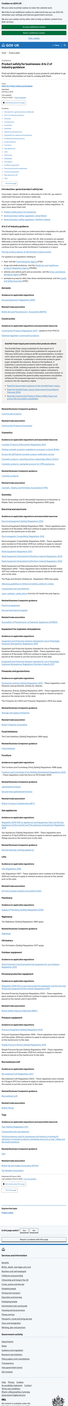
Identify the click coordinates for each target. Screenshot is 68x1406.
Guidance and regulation (12, 1350)
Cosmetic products (10, 476)
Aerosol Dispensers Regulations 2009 (18, 300)
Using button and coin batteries (15, 588)
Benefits (5, 1262)
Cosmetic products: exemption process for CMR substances (28, 464)
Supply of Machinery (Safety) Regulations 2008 (22, 910)
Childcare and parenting (12, 1275)
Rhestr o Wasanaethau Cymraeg (16, 1392)
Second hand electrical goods (15, 610)
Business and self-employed (14, 1271)
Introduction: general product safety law (19, 112)
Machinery (8, 155)
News (4, 1346)
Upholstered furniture (11, 787)
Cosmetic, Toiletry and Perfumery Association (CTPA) (25, 488)
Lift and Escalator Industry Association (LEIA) (21, 891)
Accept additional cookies (34, 27)
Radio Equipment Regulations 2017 (17, 551)
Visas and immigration (11, 1323)
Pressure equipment (11, 172)
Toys (6, 178)
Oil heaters (8, 162)
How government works (12, 1367)
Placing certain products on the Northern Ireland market (26, 252)
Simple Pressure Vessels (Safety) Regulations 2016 (24, 1045)
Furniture (7, 145)
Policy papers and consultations (16, 1359)
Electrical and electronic (13, 132)
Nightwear (8, 158)
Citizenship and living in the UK (15, 1280)
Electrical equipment (11, 605)
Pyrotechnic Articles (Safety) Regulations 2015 (22, 683)
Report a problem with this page (34, 1239)
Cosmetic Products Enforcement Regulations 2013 (24, 444)
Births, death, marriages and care (16, 1267)
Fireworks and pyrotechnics (14, 139)
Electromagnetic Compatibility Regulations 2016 (23, 536)
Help (4, 1382)
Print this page (11, 183)
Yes (26, 1230)
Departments (7, 1341)
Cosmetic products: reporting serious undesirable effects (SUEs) (30, 459)
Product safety (14, 53)
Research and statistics (12, 1354)
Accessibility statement (12, 1385)
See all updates (20, 98)
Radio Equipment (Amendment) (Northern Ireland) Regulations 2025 (32, 561)
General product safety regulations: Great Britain (25, 215)
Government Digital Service (13, 1395)
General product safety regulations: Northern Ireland (27, 219)
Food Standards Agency (26, 261)
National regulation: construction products (20, 335)
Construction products (12, 414)
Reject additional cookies (34, 33)
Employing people (9, 1301)
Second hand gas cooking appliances (18, 850)
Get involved (7, 1372)
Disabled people (9, 1288)
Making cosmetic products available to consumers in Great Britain (30, 449)
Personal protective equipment (15, 168)
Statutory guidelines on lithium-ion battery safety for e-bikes (28, 584)
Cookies (20, 1382)
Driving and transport (11, 1293)
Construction (9, 122)
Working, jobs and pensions (13, 1327)
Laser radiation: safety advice (14, 593)
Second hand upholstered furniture (17, 791)
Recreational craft (11, 175)
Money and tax (8, 1314)
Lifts (6, 152)
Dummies (7, 128)
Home (4, 53)
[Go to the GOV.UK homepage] (10, 45)
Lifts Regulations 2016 (11, 869)
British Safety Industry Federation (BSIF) (19, 1011)
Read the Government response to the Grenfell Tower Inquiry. (33, 386)
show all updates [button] (29, 1179)
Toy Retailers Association (13, 1170)
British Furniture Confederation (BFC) (18, 803)
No (35, 1230)
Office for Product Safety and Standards (17, 86)
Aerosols (7, 119)
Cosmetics (8, 125)
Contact (28, 1385)
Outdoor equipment (11, 165)
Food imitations (10, 142)
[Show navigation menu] (55, 45)
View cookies (34, 38)
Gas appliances (9, 148)
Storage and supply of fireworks (16, 713)
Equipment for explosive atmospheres (18, 135)
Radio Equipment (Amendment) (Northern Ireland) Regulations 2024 (32, 556)
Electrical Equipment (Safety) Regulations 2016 (22, 521)
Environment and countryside (14, 1306)
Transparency (8, 1363)
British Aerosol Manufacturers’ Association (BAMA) (24, 312)
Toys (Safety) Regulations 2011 (15, 1127)
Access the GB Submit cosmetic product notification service (28, 454)
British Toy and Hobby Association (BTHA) (20, 1165)
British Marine (8, 1108)
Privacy (11, 1382)
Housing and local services (13, 1310)
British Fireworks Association (14, 724)
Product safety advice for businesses (20, 212)
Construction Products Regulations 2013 (19, 330)
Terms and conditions (11, 1388)
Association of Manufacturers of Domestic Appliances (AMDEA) (30, 622)
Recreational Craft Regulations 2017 (17, 1074)
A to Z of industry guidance (14, 115)
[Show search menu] (64, 45)
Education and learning (12, 1297)
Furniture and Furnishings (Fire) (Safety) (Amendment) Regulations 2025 (34, 772)
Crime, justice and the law (13, 1284)
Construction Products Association (17, 425)
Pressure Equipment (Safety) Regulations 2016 (22, 1029)
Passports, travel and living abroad (17, 1319)
